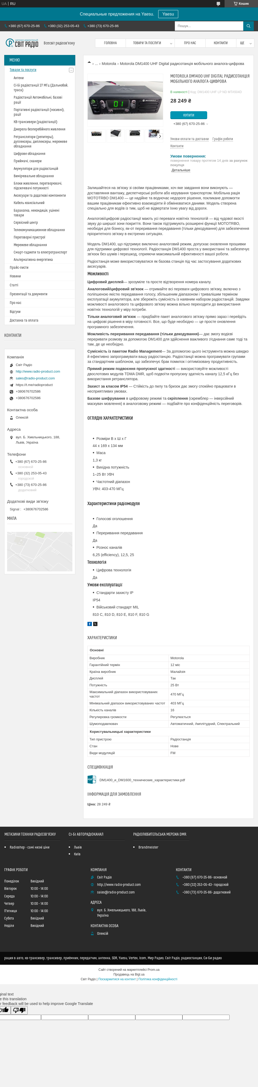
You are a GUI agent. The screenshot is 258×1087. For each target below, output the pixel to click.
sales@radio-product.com (35, 378)
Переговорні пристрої (29, 237)
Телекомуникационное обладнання (39, 230)
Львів (78, 847)
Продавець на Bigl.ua (129, 974)
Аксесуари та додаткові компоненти (40, 196)
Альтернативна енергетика (33, 260)
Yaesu (168, 14)
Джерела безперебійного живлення (39, 129)
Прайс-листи (19, 268)
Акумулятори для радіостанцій (36, 169)
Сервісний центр (26, 223)
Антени (19, 78)
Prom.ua (154, 970)
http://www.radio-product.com (38, 371)
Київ (77, 854)
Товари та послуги (147, 43)
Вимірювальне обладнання (34, 176)
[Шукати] (248, 26)
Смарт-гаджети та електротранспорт (40, 252)
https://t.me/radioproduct (34, 385)
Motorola (109, 64)
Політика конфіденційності (157, 979)
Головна (110, 43)
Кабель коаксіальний (29, 203)
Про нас (190, 43)
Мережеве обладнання (30, 245)
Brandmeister (148, 847)
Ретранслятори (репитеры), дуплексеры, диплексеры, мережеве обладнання (40, 142)
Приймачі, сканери (28, 161)
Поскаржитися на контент (117, 979)
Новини (15, 276)
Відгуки (15, 312)
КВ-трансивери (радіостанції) (35, 122)
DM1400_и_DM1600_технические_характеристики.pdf (142, 780)
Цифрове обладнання (29, 154)
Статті (14, 285)
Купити (188, 115)
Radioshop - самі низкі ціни (29, 847)
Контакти (221, 43)
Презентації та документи (28, 294)
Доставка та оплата (24, 320)
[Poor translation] (19, 1010)
